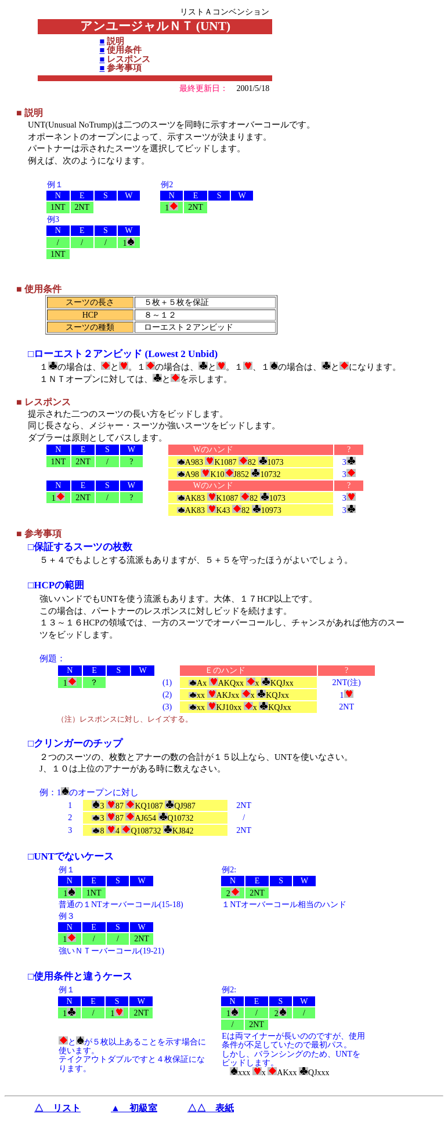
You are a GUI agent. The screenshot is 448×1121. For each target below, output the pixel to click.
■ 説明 (29, 113)
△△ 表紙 (210, 1108)
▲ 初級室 (134, 1108)
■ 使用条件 (39, 289)
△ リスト (57, 1108)
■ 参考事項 (39, 533)
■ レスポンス (43, 402)
